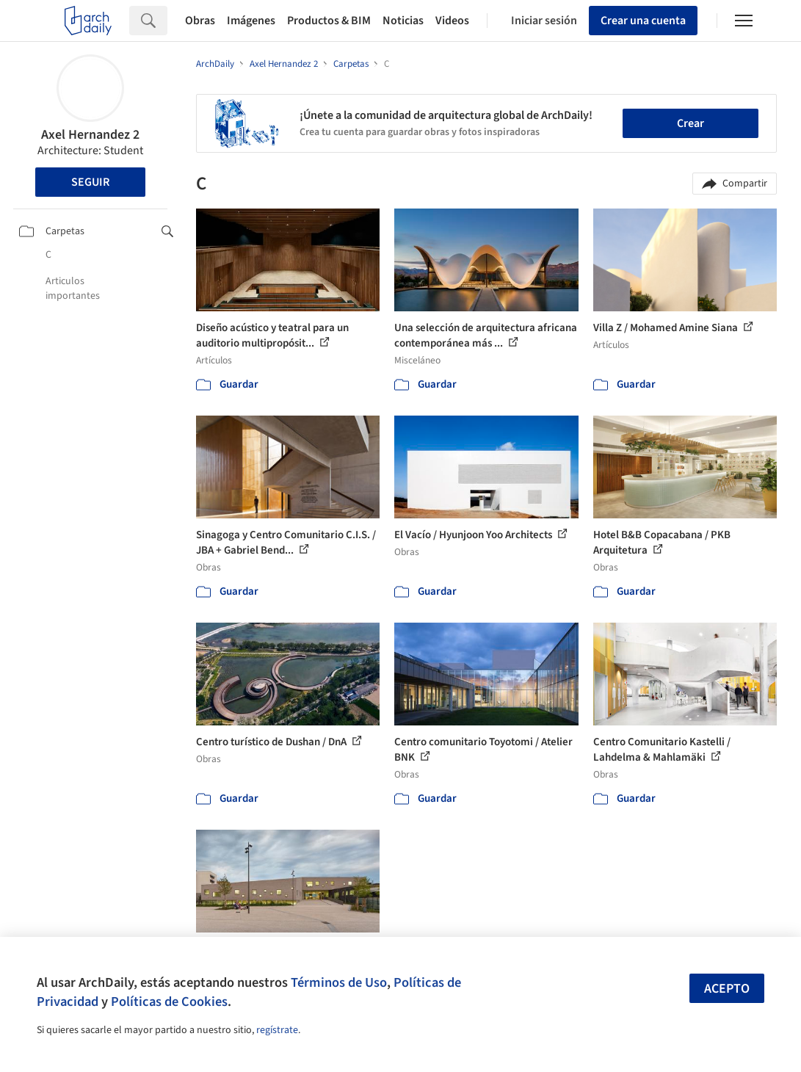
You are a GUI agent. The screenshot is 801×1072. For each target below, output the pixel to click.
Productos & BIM (329, 20)
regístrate (277, 1030)
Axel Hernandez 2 (90, 135)
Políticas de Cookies (169, 1001)
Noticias (403, 20)
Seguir (90, 182)
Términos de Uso (339, 982)
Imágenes (251, 20)
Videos (452, 20)
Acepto (727, 988)
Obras (200, 20)
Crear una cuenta (643, 20)
